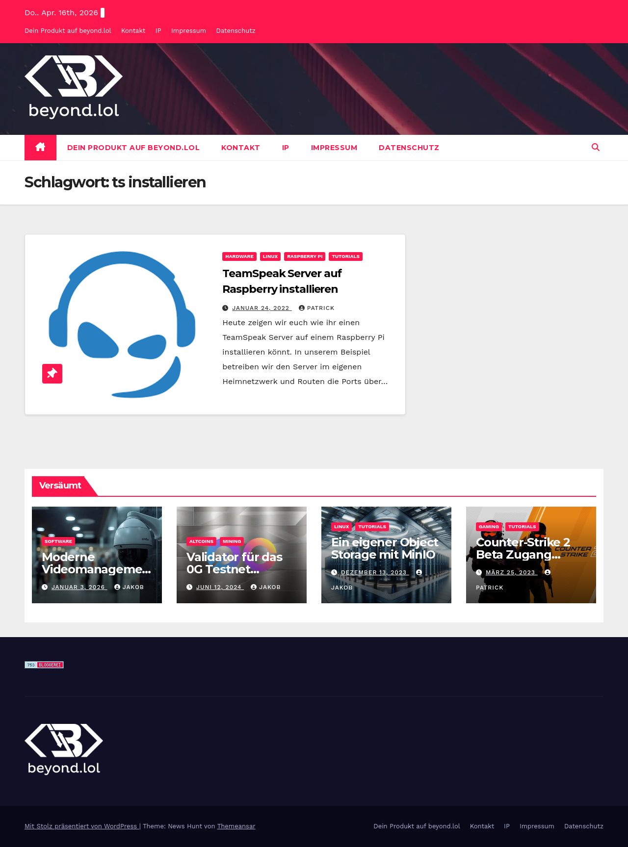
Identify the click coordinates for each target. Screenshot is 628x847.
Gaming (489, 526)
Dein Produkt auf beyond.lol (68, 30)
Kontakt (133, 30)
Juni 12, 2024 (220, 587)
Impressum (188, 30)
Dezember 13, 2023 (375, 572)
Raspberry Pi (304, 256)
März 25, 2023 (512, 572)
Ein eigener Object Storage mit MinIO (384, 548)
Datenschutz (236, 30)
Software (58, 541)
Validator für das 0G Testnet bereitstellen (234, 569)
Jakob (129, 587)
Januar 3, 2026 (79, 587)
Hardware (239, 256)
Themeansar (236, 826)
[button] (596, 147)
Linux (270, 256)
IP (158, 30)
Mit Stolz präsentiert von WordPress (82, 826)
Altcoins (201, 541)
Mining (232, 541)
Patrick (317, 308)
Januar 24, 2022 (262, 308)
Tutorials (346, 256)
